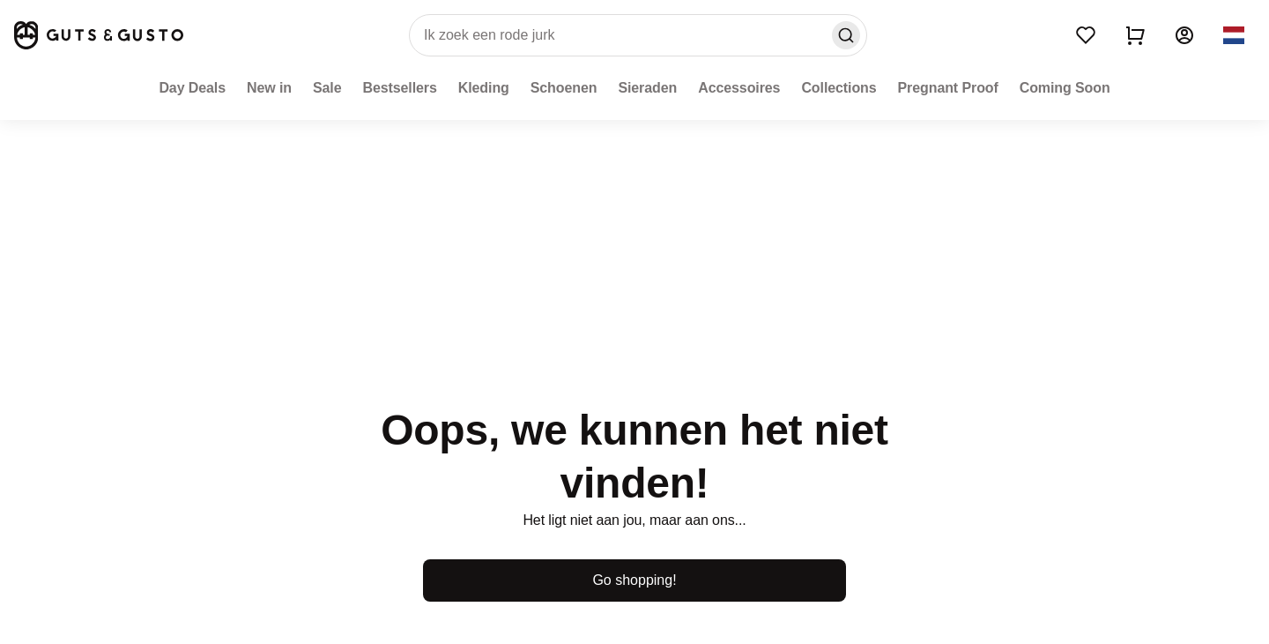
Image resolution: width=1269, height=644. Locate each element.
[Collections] (838, 88)
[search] (638, 35)
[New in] (269, 88)
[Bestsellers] (399, 88)
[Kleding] (484, 88)
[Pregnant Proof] (948, 88)
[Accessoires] (738, 88)
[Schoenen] (564, 88)
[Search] (846, 35)
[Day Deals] (192, 88)
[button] (1234, 35)
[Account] (1184, 35)
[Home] (98, 35)
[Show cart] (1135, 35)
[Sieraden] (647, 88)
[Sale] (327, 88)
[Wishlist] (1086, 35)
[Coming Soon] (1065, 88)
